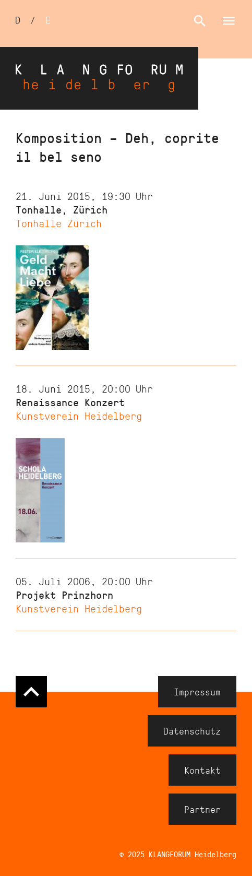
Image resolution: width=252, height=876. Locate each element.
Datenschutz (192, 731)
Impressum (197, 691)
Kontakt (202, 770)
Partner (202, 809)
